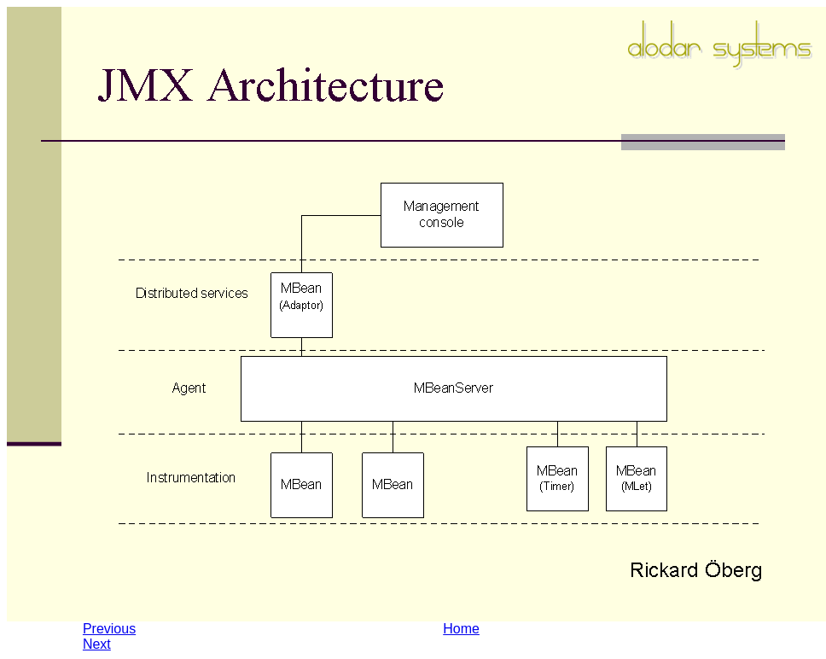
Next (97, 644)
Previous (109, 628)
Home (461, 628)
